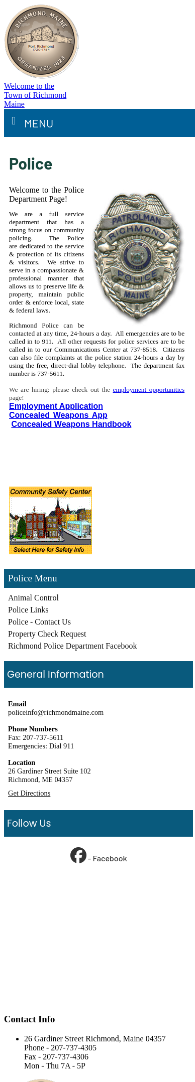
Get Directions (29, 793)
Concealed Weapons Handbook (71, 424)
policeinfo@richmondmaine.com (56, 712)
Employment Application (56, 406)
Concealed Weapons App (58, 415)
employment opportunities (149, 389)
